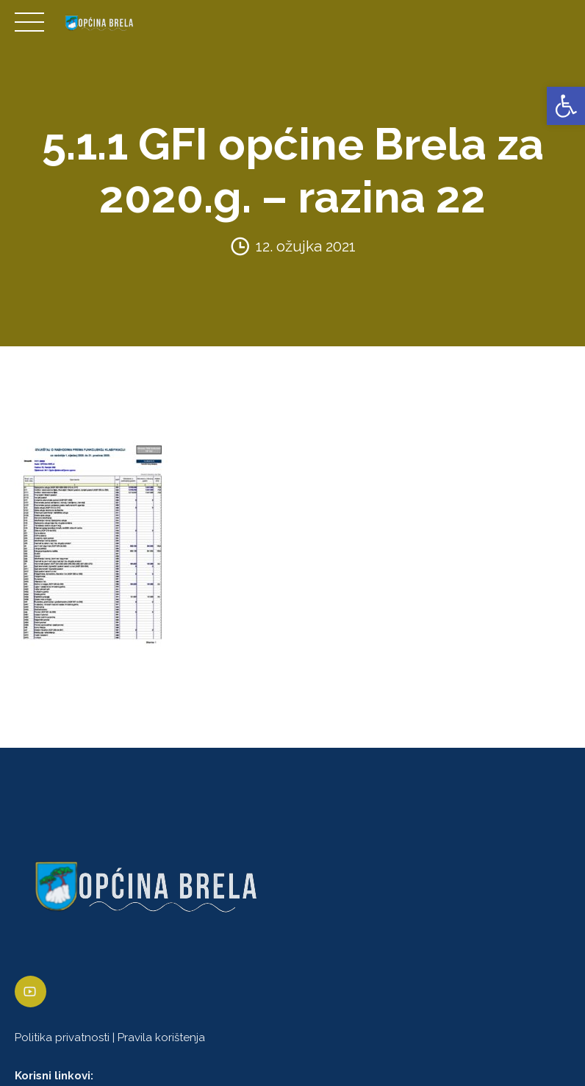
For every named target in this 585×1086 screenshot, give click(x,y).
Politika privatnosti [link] (62, 1037)
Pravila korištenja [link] (161, 1037)
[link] (566, 106)
